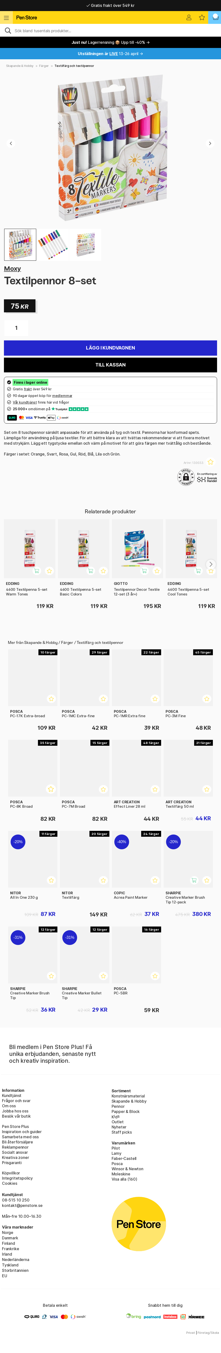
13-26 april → (110, 53)
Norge (7, 1232)
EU (4, 1275)
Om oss (9, 1105)
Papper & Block (126, 1111)
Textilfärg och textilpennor (74, 66)
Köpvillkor (11, 1173)
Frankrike (10, 1248)
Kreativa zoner (15, 1157)
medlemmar (62, 396)
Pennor (118, 1106)
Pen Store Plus (15, 1126)
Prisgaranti (12, 1162)
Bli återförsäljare (17, 1142)
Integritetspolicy (17, 1178)
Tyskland (10, 1264)
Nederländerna (15, 1259)
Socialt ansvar (15, 1152)
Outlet (118, 1121)
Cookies (9, 1183)
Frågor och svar (16, 1100)
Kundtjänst (11, 1095)
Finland (8, 1243)
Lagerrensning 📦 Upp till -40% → (110, 42)
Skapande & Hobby (20, 66)
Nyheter (119, 1127)
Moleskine (121, 1173)
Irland (7, 1254)
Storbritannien (15, 1270)
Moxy (12, 268)
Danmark (10, 1237)
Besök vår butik (16, 1116)
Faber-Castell (124, 1158)
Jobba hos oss (15, 1111)
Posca (117, 1163)
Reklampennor (15, 1147)
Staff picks (122, 1132)
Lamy (116, 1153)
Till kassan (110, 365)
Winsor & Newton (127, 1168)
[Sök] (110, 30)
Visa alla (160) (124, 1179)
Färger (44, 66)
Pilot (116, 1148)
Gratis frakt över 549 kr (110, 5)
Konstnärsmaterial (128, 1096)
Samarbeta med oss (20, 1136)
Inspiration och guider (22, 1131)
